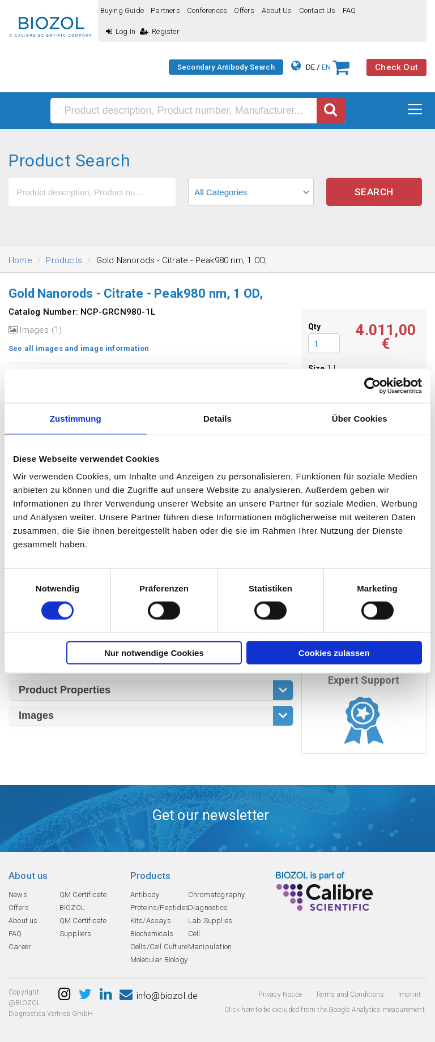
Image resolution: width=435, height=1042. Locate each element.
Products (64, 260)
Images (36, 715)
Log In (120, 31)
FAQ (349, 10)
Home (20, 260)
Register (160, 31)
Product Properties (64, 690)
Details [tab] (217, 418)
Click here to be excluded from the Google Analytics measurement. (325, 1010)
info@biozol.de (159, 995)
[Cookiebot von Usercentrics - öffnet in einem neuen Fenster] (372, 385)
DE (310, 67)
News (17, 894)
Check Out (396, 67)
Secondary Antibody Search (226, 67)
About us (277, 10)
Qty (314, 326)
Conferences (207, 10)
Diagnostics (208, 907)
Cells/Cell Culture (159, 946)
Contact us (317, 10)
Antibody (145, 894)
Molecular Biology (158, 959)
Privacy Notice (280, 994)
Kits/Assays (150, 920)
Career (19, 946)
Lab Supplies (210, 920)
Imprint (409, 994)
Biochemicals (151, 933)
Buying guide (122, 10)
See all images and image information (78, 348)
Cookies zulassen (334, 653)
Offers (244, 10)
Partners (165, 10)
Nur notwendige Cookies (154, 653)
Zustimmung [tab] (75, 418)
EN (326, 67)
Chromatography (216, 894)
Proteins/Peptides (159, 907)
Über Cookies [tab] (359, 418)
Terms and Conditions (349, 994)
